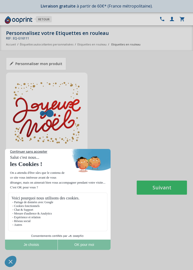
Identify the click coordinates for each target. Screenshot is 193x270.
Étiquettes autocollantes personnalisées (46, 44)
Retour (44, 19)
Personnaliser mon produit (36, 63)
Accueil (11, 44)
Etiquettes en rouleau (92, 44)
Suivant (162, 187)
